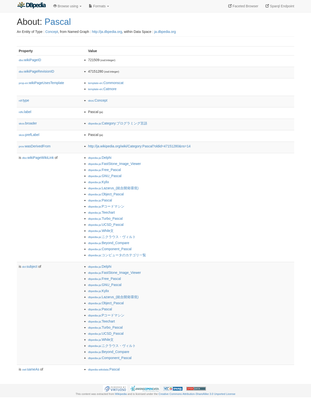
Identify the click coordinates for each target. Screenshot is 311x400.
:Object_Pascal (106, 194)
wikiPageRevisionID (36, 71)
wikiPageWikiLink (38, 158)
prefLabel (29, 135)
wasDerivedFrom (35, 146)
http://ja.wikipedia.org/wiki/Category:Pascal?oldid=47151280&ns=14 (139, 146)
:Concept (97, 100)
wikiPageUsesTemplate (41, 83)
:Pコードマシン (106, 206)
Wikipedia (121, 393)
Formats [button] (99, 6)
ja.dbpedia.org (165, 32)
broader (28, 123)
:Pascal (100, 200)
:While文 (101, 231)
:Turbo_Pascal (105, 218)
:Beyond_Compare (108, 243)
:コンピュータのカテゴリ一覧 (117, 255)
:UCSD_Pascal (106, 225)
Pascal (58, 22)
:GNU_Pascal (104, 176)
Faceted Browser (243, 6)
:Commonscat (105, 83)
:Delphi (99, 158)
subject (29, 266)
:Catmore (102, 89)
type (24, 100)
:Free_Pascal (104, 170)
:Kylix (98, 182)
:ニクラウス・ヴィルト (112, 237)
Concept (51, 32)
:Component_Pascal (109, 249)
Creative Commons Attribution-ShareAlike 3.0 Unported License (196, 393)
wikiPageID (30, 60)
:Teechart (101, 212)
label (25, 112)
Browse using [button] (67, 6)
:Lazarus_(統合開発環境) (113, 188)
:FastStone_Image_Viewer (114, 164)
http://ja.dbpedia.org (107, 32)
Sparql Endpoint (279, 6)
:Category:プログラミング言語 (117, 123)
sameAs (30, 369)
